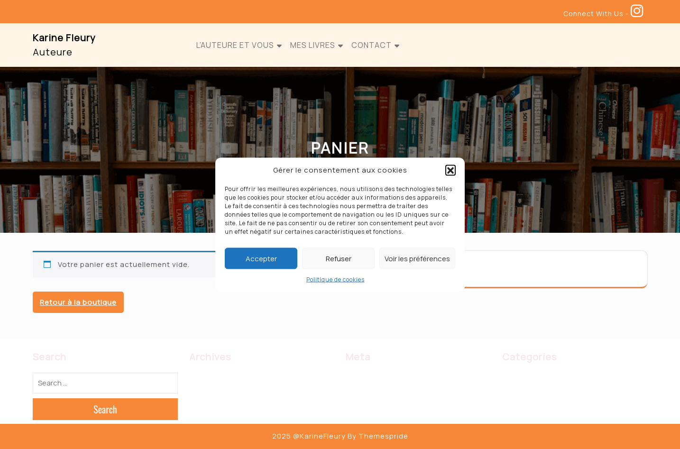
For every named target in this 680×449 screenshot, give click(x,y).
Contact (371, 45)
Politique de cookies (335, 279)
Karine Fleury (64, 37)
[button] (450, 169)
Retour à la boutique (78, 302)
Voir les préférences (417, 258)
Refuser (338, 258)
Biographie (520, 379)
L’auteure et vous (235, 45)
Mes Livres (312, 45)
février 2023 (210, 379)
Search (105, 409)
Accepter (261, 258)
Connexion (364, 379)
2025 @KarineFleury (309, 436)
